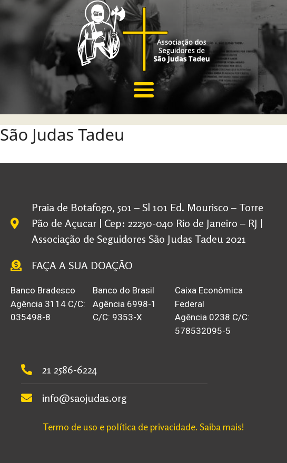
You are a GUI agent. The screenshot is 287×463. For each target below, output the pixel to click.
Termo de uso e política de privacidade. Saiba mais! (143, 426)
